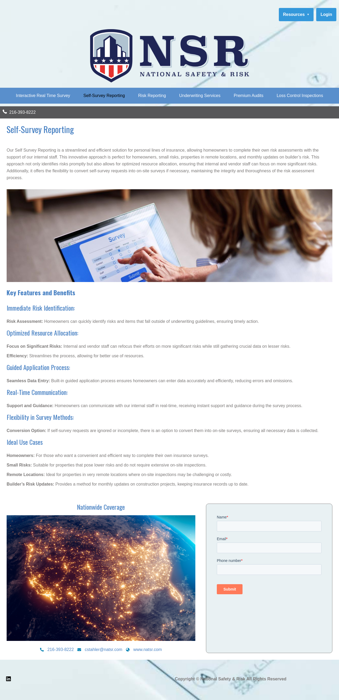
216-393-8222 (22, 112)
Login (326, 14)
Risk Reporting (152, 95)
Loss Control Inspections (300, 95)
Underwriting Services (200, 95)
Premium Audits (248, 95)
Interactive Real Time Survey (43, 95)
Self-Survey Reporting (104, 95)
